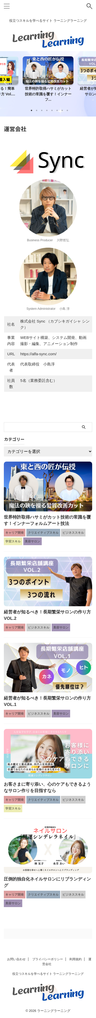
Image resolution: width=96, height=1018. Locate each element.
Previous (4, 82)
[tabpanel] (48, 80)
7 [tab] (62, 110)
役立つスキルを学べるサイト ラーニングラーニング (48, 974)
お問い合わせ (16, 959)
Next (91, 82)
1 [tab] (31, 110)
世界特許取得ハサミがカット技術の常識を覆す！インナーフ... (48, 93)
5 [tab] (52, 110)
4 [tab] (46, 110)
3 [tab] (41, 110)
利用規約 (75, 959)
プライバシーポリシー (47, 959)
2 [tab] (36, 110)
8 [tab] (67, 110)
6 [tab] (57, 110)
